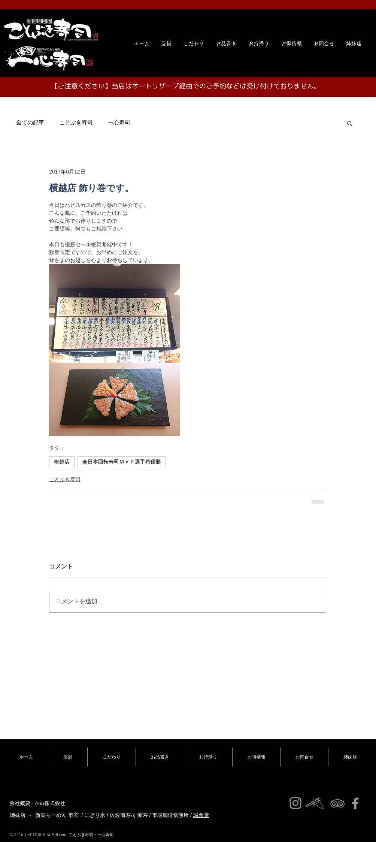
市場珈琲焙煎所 (170, 815)
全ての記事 (30, 123)
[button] (353, 43)
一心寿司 (119, 123)
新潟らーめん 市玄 (57, 815)
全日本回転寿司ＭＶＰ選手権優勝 (121, 462)
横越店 (62, 462)
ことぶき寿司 (76, 123)
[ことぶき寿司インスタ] (295, 803)
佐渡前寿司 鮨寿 (129, 815)
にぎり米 (94, 815)
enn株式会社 (50, 803)
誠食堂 (201, 815)
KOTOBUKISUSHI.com (46, 835)
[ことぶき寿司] (337, 803)
